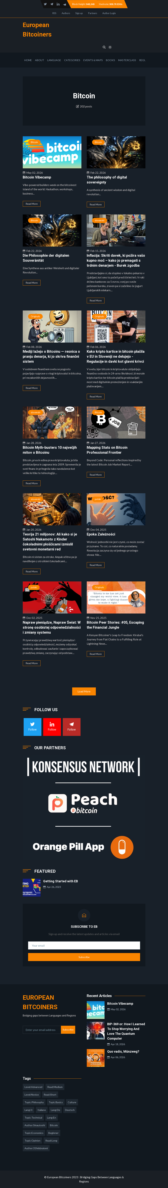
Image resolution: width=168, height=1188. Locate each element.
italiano (42, 1109)
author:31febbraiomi (36, 1148)
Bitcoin (34, 142)
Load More (84, 691)
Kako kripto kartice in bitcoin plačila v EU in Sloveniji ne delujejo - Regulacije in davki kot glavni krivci (116, 356)
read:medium (55, 1086)
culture (72, 1102)
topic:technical (33, 1117)
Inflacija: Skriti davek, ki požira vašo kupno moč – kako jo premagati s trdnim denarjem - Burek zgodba (116, 260)
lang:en (51, 1117)
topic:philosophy (34, 1102)
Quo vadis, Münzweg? (123, 1051)
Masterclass (127, 60)
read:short (50, 1094)
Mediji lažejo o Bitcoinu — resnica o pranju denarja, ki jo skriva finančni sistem (51, 356)
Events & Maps (93, 60)
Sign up (79, 13)
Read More (32, 203)
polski (98, 499)
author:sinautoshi (35, 1125)
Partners (92, 13)
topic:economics (34, 1132)
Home (28, 60)
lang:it (29, 1109)
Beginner (53, 1132)
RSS (54, 13)
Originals (35, 316)
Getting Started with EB (60, 881)
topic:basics (56, 1102)
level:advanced (33, 1086)
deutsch (70, 1109)
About (39, 60)
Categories (72, 60)
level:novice (32, 1094)
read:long (51, 1140)
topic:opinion (32, 1140)
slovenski (99, 220)
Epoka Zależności (101, 534)
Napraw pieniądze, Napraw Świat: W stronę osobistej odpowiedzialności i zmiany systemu (52, 627)
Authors (66, 13)
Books (110, 60)
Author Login (109, 13)
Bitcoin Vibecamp (37, 177)
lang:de (55, 1109)
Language (54, 60)
